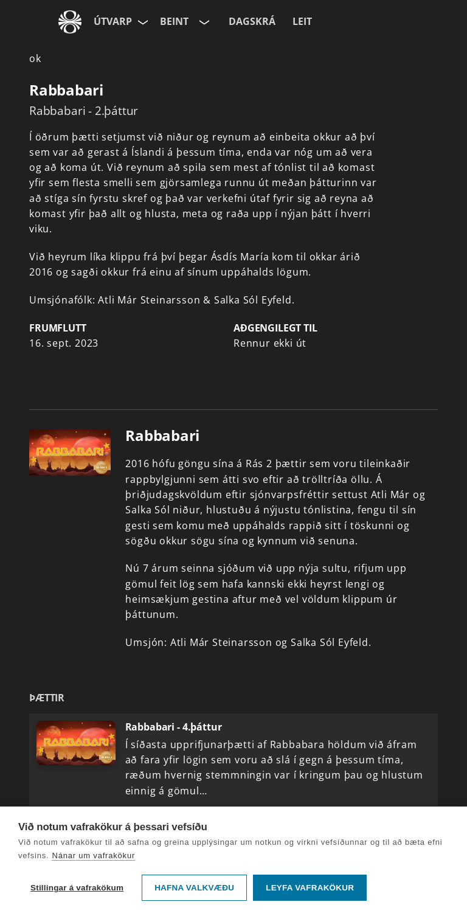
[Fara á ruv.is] (69, 21)
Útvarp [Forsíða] (113, 21)
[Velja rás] (203, 22)
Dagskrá (252, 21)
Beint (174, 21)
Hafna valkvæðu (194, 887)
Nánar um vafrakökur (93, 855)
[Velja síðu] (141, 22)
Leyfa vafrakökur (310, 887)
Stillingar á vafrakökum (76, 887)
